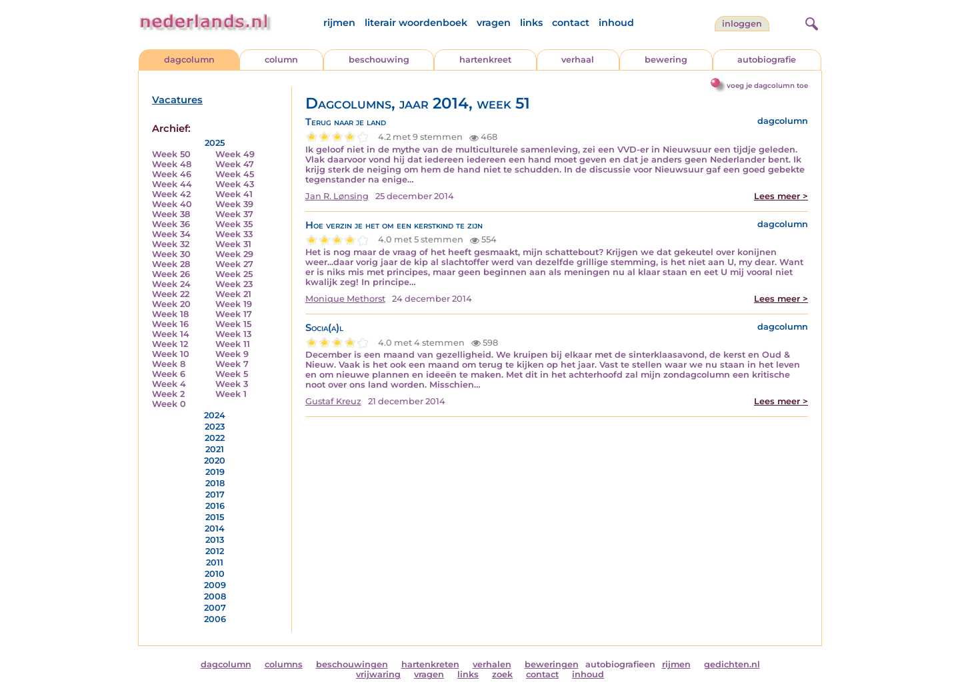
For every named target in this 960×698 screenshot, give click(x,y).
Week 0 (169, 404)
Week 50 (171, 154)
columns (284, 664)
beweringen (552, 664)
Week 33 (234, 234)
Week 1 (231, 394)
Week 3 (231, 384)
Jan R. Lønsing (337, 196)
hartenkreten (430, 664)
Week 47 (234, 164)
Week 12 (170, 344)
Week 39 (234, 204)
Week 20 (171, 304)
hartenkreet (485, 60)
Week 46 (171, 174)
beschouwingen (352, 664)
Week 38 (171, 214)
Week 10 (170, 354)
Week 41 (234, 194)
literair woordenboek (416, 23)
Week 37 (234, 214)
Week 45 (234, 174)
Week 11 (232, 344)
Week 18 (170, 314)
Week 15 (233, 324)
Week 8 (168, 364)
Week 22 (170, 294)
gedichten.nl (732, 664)
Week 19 (233, 304)
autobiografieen (620, 664)
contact (570, 23)
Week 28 (171, 264)
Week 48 (171, 164)
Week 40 (172, 204)
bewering (666, 60)
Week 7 (232, 364)
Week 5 (231, 374)
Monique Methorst (345, 299)
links (531, 23)
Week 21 (233, 294)
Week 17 (233, 314)
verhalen (492, 664)
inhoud (616, 23)
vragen (494, 23)
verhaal (577, 60)
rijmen (339, 23)
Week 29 (234, 254)
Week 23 (234, 284)
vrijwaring (378, 674)
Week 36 (171, 224)
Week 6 (168, 374)
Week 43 (234, 184)
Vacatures (177, 100)
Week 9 (232, 354)
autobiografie (766, 60)
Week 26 (171, 274)
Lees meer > (781, 196)
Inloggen (742, 24)
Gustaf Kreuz (333, 401)
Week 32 (170, 244)
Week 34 (171, 234)
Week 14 (170, 334)
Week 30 (171, 254)
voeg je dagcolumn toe (767, 85)
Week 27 (234, 264)
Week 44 (172, 184)
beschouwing (379, 60)
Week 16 (170, 324)
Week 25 (234, 274)
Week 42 (171, 194)
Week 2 (168, 394)
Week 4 (169, 384)
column (281, 60)
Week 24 (171, 284)
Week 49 (235, 154)
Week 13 (233, 334)
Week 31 (233, 244)
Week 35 (234, 224)
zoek (502, 674)
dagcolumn (189, 60)
